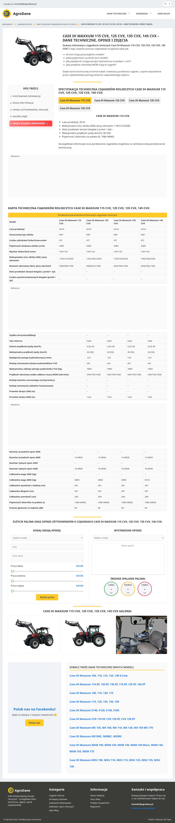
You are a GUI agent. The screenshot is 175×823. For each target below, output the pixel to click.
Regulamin (95, 806)
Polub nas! (34, 722)
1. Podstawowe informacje (25, 96)
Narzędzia (145, 13)
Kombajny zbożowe (58, 799)
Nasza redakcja (97, 795)
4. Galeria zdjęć (19, 116)
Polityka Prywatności (100, 803)
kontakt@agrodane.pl (25, 4)
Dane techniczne (120, 13)
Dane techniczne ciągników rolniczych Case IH (56, 24)
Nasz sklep (95, 799)
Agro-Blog (164, 13)
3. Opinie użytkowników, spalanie (29, 109)
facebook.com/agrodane (143, 808)
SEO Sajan (167, 819)
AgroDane (22, 13)
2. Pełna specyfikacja (22, 102)
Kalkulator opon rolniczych (61, 806)
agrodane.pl (7, 24)
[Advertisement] (87, 178)
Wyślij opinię (47, 597)
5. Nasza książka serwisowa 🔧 (29, 123)
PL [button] (166, 3)
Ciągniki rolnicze (24, 24)
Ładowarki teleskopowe (60, 803)
